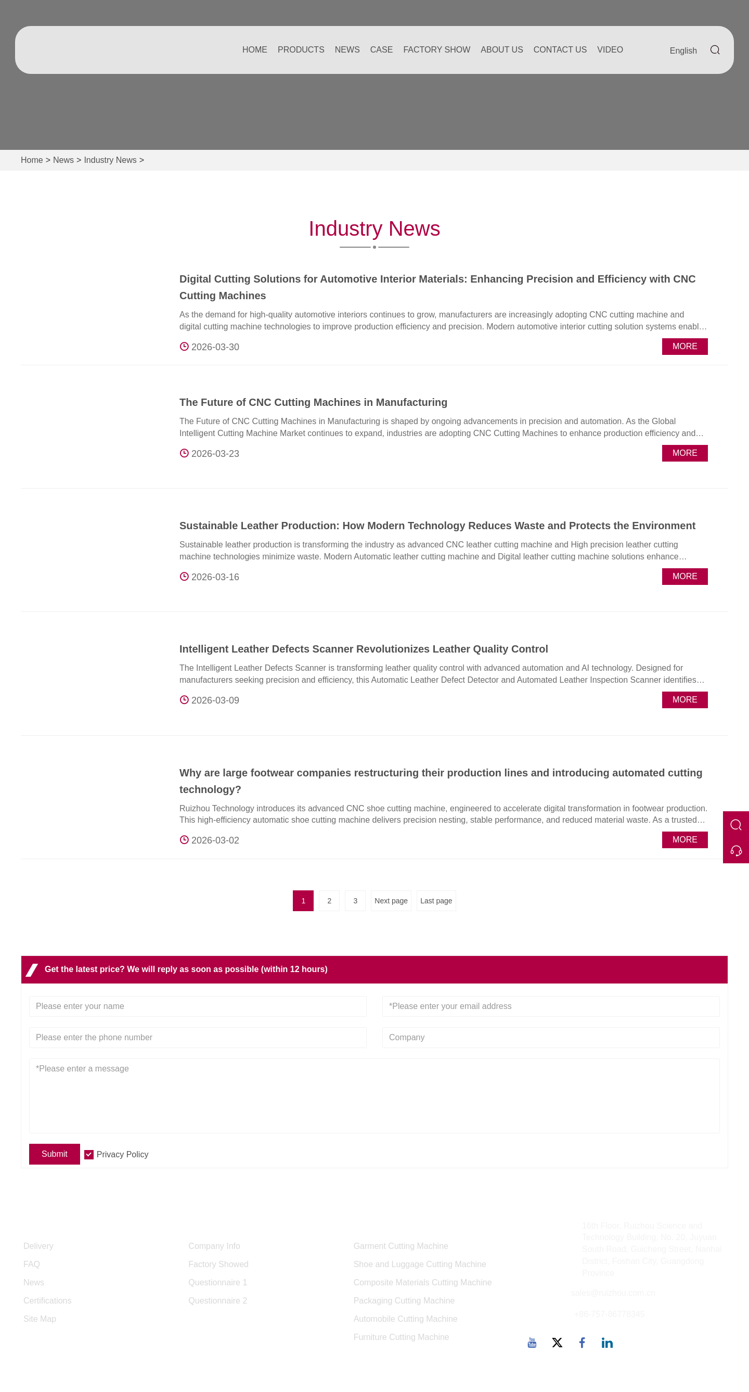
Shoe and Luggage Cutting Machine (420, 1264)
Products (301, 49)
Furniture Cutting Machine (401, 1337)
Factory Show (436, 49)
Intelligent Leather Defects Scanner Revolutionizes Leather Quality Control (363, 649)
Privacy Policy (123, 1154)
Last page (436, 901)
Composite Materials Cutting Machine (423, 1282)
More (685, 346)
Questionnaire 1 (217, 1282)
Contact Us (560, 49)
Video (610, 49)
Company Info (214, 1246)
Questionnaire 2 (217, 1300)
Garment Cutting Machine (401, 1246)
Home (254, 49)
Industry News (110, 160)
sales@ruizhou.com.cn (613, 1292)
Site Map (39, 1318)
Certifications (47, 1300)
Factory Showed (218, 1264)
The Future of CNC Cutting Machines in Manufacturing (313, 402)
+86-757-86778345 (609, 1314)
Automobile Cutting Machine (406, 1318)
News (347, 49)
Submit (55, 1154)
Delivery (38, 1246)
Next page (391, 901)
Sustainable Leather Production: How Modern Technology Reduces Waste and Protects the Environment (437, 525)
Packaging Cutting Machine (404, 1300)
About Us (502, 49)
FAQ (31, 1264)
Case (381, 49)
